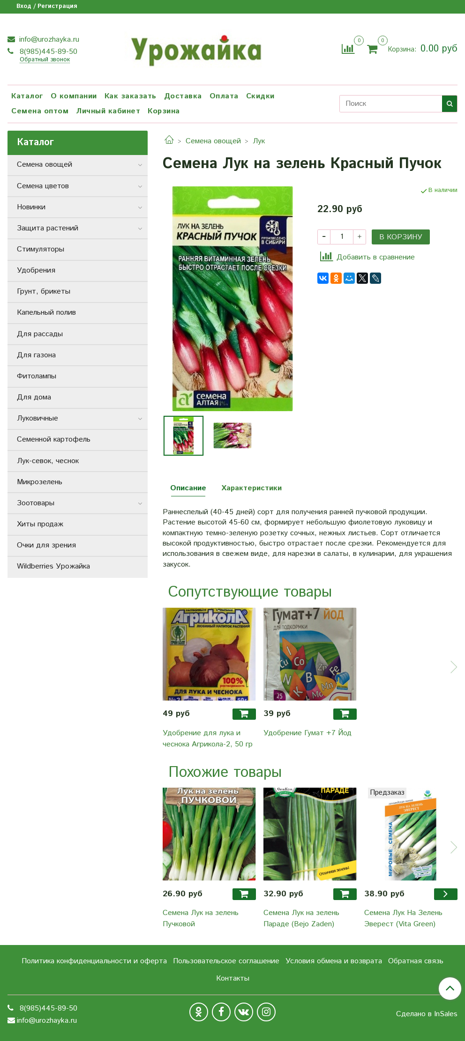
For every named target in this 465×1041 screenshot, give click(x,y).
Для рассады (40, 334)
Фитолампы (36, 376)
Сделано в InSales (427, 1014)
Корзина (164, 111)
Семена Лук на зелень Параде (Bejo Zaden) (301, 919)
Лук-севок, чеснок (48, 461)
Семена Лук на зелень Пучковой (201, 919)
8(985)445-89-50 (47, 51)
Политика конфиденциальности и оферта (94, 961)
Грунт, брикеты (43, 291)
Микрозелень (39, 482)
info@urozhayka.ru (48, 39)
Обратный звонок (45, 60)
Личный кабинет (108, 111)
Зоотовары (35, 503)
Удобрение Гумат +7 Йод (307, 733)
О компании (74, 96)
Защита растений (47, 228)
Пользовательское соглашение (226, 961)
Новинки (31, 207)
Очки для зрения (46, 545)
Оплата (224, 96)
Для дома (34, 397)
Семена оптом (39, 111)
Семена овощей (213, 141)
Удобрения (36, 270)
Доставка (183, 96)
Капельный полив (46, 312)
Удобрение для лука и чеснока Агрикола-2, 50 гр (208, 739)
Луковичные (37, 418)
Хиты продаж (40, 524)
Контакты (232, 978)
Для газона (36, 355)
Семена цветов (43, 186)
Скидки (260, 96)
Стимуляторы (40, 249)
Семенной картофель (53, 439)
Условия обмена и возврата (333, 961)
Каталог (27, 96)
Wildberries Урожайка (53, 566)
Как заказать (131, 96)
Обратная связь (415, 961)
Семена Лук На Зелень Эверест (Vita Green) (403, 919)
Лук (259, 141)
